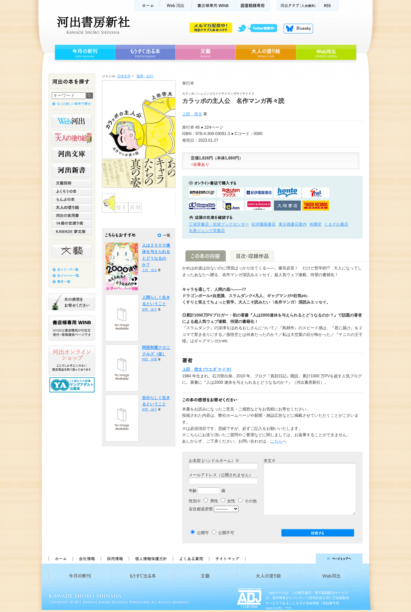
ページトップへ (307, 559)
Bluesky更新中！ (298, 28)
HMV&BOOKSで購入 (259, 206)
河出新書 (72, 170)
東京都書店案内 (293, 224)
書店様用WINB (214, 5)
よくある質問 (191, 559)
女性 (228, 501)
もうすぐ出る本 (145, 52)
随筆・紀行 (145, 76)
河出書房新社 (92, 25)
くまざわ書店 (336, 224)
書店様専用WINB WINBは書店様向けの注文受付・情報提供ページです (71, 328)
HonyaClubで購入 (202, 206)
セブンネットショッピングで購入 (315, 193)
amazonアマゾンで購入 (202, 193)
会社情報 (87, 559)
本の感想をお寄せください (71, 302)
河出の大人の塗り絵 (72, 137)
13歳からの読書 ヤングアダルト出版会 (72, 384)
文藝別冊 (72, 183)
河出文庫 (72, 153)
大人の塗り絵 (266, 52)
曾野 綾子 (149, 309)
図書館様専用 (253, 5)
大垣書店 (287, 206)
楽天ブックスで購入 (230, 193)
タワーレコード (315, 206)
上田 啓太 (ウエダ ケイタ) (206, 369)
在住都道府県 (201, 509)
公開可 (203, 532)
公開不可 (226, 532)
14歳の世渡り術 (72, 223)
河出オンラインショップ (71, 361)
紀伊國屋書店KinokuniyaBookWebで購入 (259, 193)
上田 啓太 (192, 114)
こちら (276, 441)
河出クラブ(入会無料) (297, 5)
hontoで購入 (287, 193)
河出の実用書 (72, 215)
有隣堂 (315, 224)
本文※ (270, 460)
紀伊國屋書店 (264, 224)
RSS (328, 5)
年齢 (193, 490)
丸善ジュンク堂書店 (207, 230)
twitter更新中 (259, 28)
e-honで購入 (230, 206)
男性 (210, 501)
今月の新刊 (84, 52)
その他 (247, 501)
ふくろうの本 (72, 191)
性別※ (195, 501)
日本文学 (124, 76)
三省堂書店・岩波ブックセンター (219, 224)
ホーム (147, 5)
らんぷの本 (72, 199)
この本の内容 (205, 255)
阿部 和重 (149, 359)
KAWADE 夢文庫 (72, 231)
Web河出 (176, 5)
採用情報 (115, 559)
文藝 (205, 52)
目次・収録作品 (252, 255)
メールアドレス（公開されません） (221, 475)
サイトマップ (227, 559)
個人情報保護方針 (151, 559)
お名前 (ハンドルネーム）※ (214, 460)
